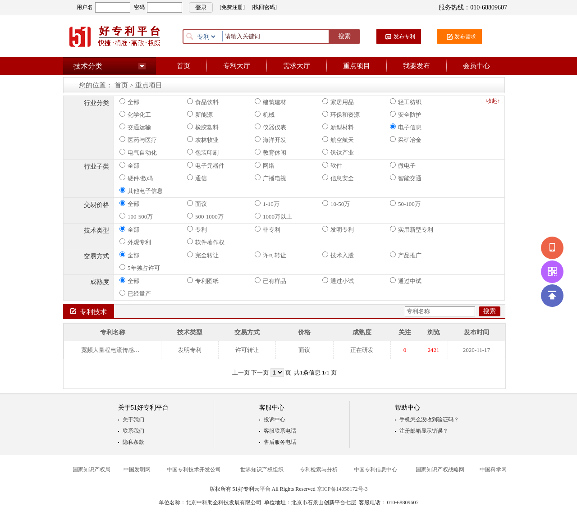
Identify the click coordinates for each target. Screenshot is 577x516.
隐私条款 (133, 442)
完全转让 (203, 255)
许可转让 (270, 255)
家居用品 (338, 101)
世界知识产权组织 (262, 469)
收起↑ (493, 101)
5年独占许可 (139, 267)
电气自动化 (138, 152)
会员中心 (476, 65)
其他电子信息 (141, 190)
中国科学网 (493, 469)
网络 (265, 165)
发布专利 (404, 36)
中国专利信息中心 (375, 469)
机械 (265, 114)
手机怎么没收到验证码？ (429, 419)
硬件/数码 (136, 178)
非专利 (267, 229)
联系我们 (133, 431)
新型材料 (338, 127)
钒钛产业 (338, 152)
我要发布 (416, 65)
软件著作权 (205, 242)
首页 (183, 65)
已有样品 (270, 280)
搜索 (344, 36)
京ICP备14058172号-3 (342, 489)
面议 (197, 203)
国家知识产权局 (91, 469)
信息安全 (338, 178)
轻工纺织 (405, 101)
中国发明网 (137, 469)
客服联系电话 (280, 431)
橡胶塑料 (203, 127)
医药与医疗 (138, 139)
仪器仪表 (270, 127)
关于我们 (133, 419)
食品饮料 (203, 101)
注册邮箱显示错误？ (423, 431)
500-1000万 (205, 216)
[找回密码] (264, 7)
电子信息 (405, 127)
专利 (197, 229)
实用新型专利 (411, 229)
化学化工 (135, 114)
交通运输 (135, 127)
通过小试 (338, 280)
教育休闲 (270, 152)
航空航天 (338, 139)
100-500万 (136, 216)
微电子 (403, 165)
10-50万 (336, 203)
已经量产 (135, 293)
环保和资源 (341, 114)
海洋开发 (270, 139)
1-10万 (267, 203)
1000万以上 (273, 216)
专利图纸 (203, 280)
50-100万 (405, 203)
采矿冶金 (405, 139)
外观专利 (135, 242)
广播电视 (270, 178)
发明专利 (338, 229)
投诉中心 (274, 419)
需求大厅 (296, 65)
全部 (129, 101)
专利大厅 (236, 65)
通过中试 (405, 280)
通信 (197, 178)
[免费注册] (232, 7)
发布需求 (465, 36)
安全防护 (405, 114)
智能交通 (405, 178)
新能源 (200, 114)
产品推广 (405, 255)
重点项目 (356, 65)
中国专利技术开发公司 (194, 469)
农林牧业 (203, 139)
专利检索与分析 (319, 469)
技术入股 (338, 255)
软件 (332, 165)
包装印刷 (203, 152)
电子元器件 (205, 165)
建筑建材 (270, 101)
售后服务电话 (280, 442)
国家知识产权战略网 (440, 469)
